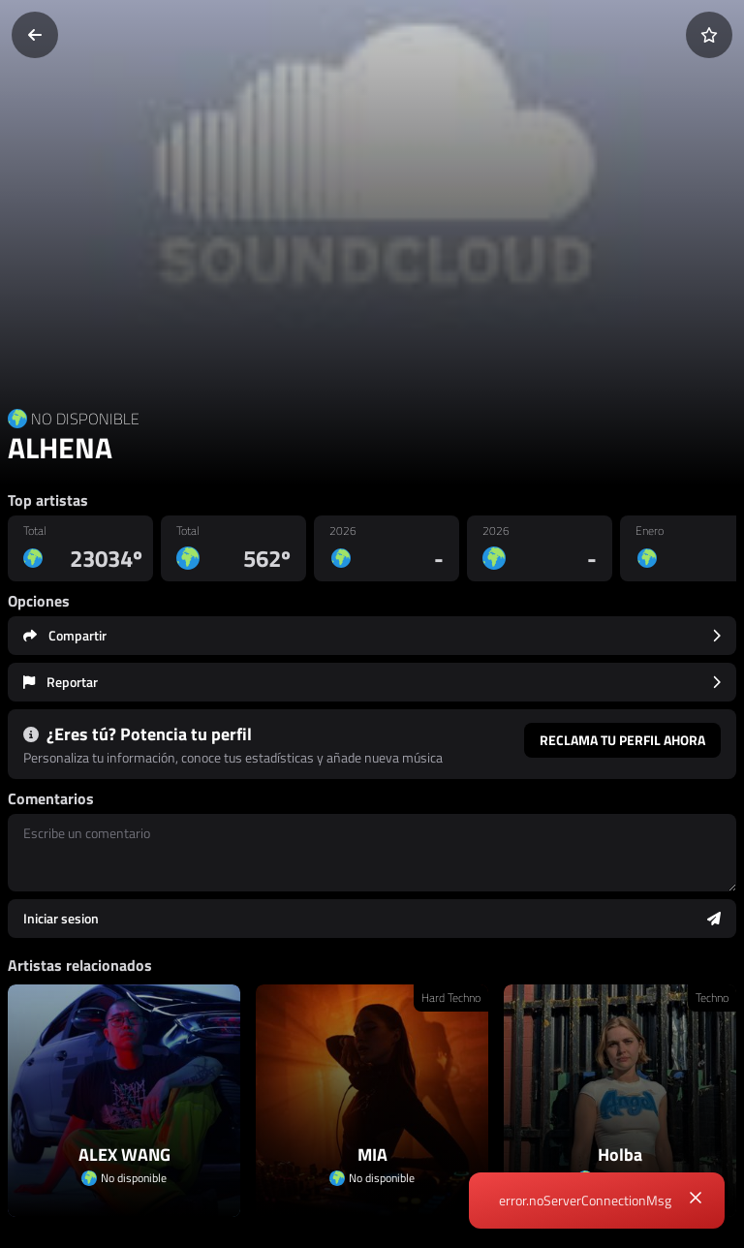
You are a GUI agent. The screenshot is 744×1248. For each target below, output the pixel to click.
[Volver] (35, 35)
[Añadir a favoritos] (709, 35)
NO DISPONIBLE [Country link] (85, 418)
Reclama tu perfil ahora (622, 740)
